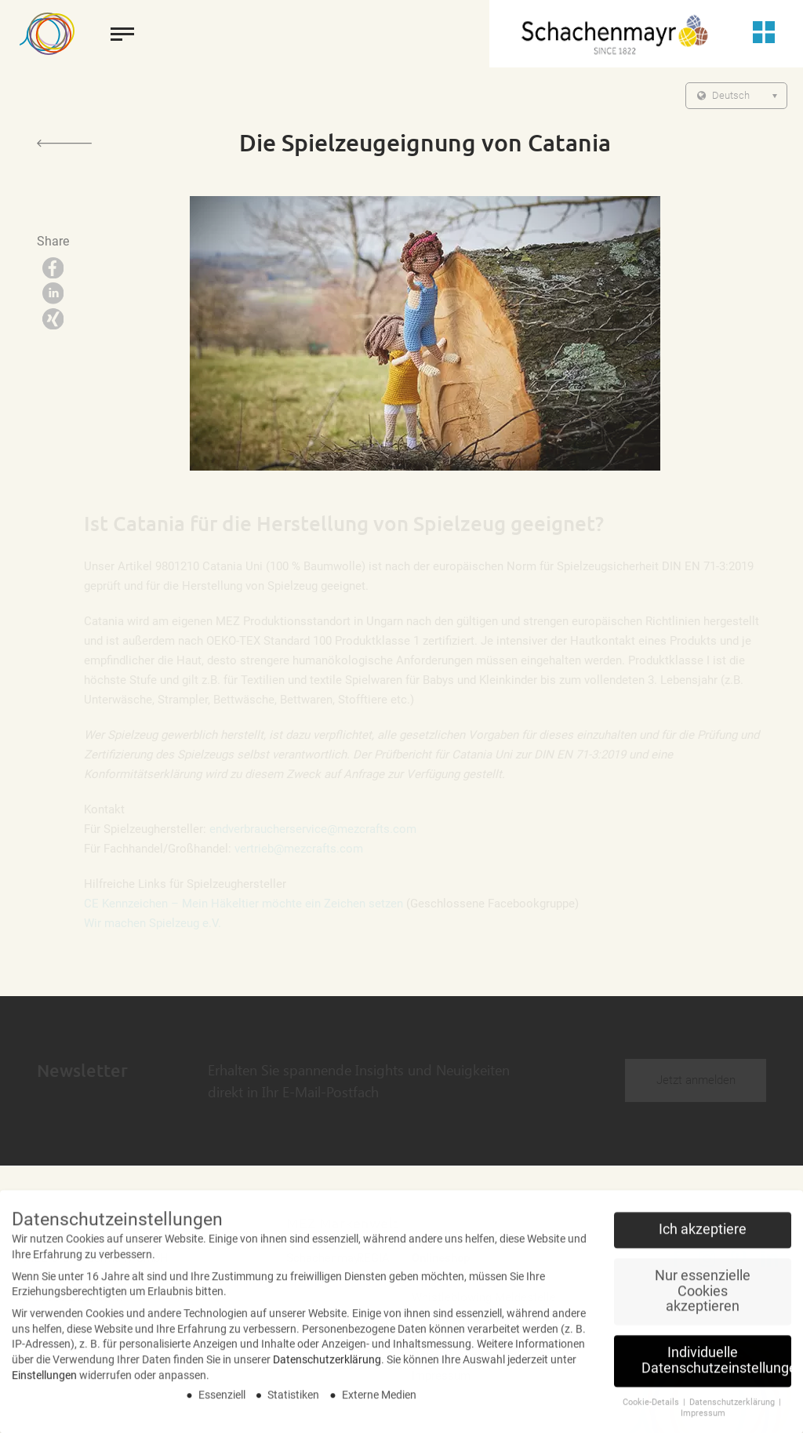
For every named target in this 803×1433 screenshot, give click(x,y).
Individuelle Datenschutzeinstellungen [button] (716, 1366)
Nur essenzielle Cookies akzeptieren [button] (702, 1297)
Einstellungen (44, 1380)
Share (53, 241)
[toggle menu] (122, 33)
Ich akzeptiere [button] (703, 1235)
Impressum (703, 1419)
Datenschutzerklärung (327, 1364)
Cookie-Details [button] (652, 1407)
